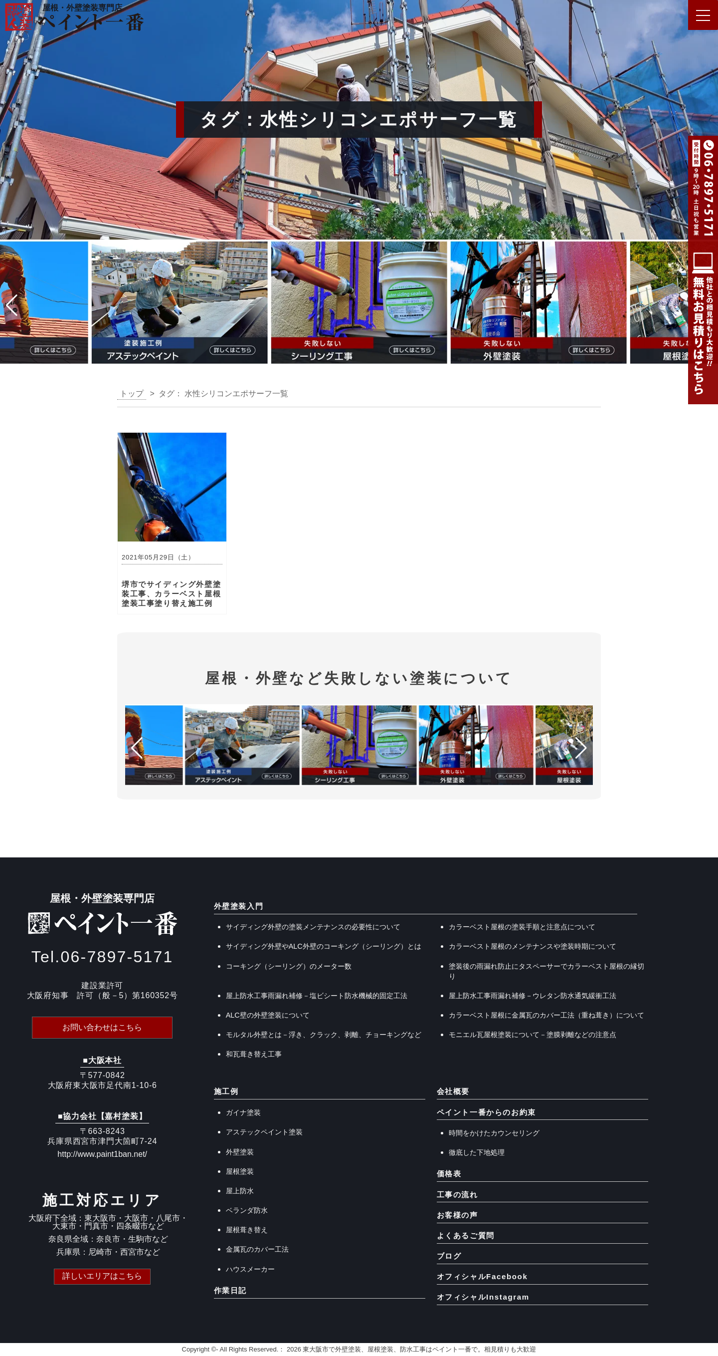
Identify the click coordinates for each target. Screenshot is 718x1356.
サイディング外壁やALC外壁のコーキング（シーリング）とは (323, 946)
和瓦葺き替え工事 (254, 1054)
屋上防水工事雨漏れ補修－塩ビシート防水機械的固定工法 (316, 996)
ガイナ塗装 (243, 1112)
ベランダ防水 (247, 1210)
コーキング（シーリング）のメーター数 (289, 966)
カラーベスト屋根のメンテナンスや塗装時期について (532, 946)
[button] (11, 305)
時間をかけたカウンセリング (494, 1133)
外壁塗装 (240, 1152)
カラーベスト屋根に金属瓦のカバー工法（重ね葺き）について (546, 1015)
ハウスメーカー (250, 1269)
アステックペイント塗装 (264, 1132)
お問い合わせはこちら (102, 1027)
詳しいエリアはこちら (102, 1276)
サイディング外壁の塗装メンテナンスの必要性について (313, 927)
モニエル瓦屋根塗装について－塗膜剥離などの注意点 (532, 1035)
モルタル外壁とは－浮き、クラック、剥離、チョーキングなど (323, 1035)
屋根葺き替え (247, 1230)
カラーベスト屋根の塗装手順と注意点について (522, 927)
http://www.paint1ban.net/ (102, 1154)
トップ (132, 393)
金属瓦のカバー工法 (257, 1249)
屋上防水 (240, 1191)
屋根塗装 (240, 1171)
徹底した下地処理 (477, 1152)
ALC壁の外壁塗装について (268, 1015)
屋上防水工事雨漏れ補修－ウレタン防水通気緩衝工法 (532, 996)
